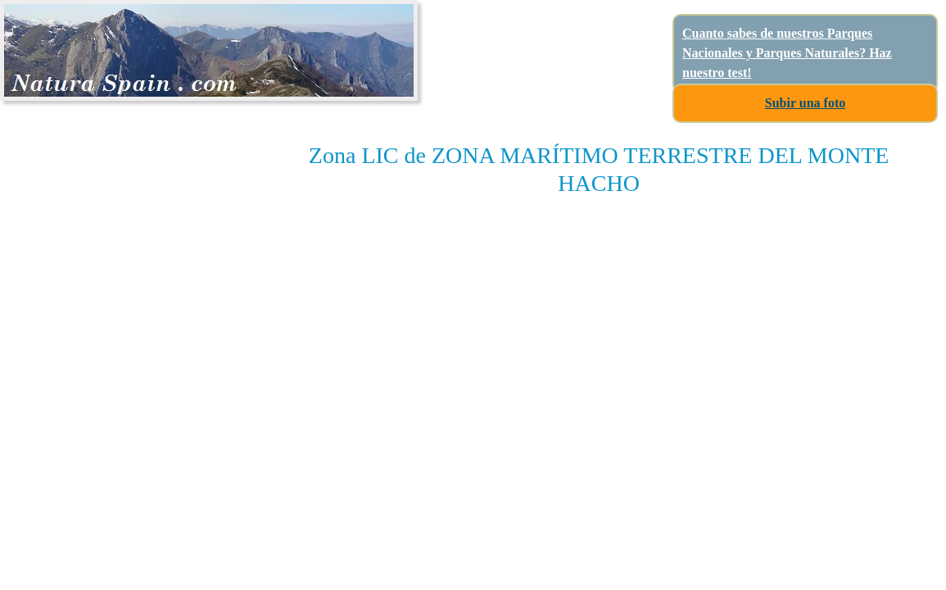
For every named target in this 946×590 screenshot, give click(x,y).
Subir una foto (805, 103)
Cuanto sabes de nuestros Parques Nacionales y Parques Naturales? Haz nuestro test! (787, 52)
